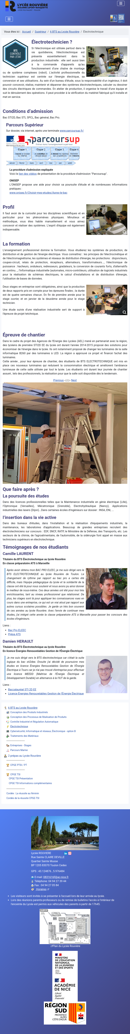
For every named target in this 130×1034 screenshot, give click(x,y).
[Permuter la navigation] (121, 3)
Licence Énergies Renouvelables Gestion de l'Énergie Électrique (46, 693)
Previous (58, 380)
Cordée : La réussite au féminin (22, 793)
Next (74, 380)
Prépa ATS (14, 634)
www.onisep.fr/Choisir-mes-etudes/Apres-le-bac (38, 192)
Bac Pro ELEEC (17, 630)
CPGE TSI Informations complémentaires (30, 783)
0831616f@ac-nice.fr (56, 877)
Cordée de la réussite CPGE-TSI (22, 798)
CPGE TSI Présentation (21, 778)
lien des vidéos (28, 173)
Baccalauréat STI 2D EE (22, 689)
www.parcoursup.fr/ (72, 130)
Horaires (42, 889)
